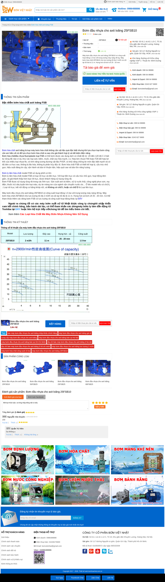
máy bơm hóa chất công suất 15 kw (16, 351)
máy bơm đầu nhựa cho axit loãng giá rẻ (75, 333)
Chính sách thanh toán (10, 541)
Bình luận (97, 34)
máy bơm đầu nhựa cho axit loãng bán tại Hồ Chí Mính (24, 342)
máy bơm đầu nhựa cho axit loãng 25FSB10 (50, 351)
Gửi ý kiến (100, 407)
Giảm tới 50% (102, 10)
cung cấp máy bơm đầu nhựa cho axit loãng (19, 338)
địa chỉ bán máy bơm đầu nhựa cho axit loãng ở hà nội (70, 342)
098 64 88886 (148, 70)
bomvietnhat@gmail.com (148, 89)
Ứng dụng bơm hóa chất (21, 25)
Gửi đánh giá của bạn (13, 397)
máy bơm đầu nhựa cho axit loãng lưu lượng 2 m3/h (73, 346)
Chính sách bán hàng (115, 2)
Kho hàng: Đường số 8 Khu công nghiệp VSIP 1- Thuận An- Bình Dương (145, 60)
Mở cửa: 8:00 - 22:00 (129, 9)
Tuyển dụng (142, 2)
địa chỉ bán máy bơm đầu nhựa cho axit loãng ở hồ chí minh (26, 346)
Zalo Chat (93, 578)
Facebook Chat (75, 578)
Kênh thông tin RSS (9, 564)
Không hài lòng (29, 435)
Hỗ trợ (152, 2)
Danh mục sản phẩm (18, 19)
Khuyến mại (44, 19)
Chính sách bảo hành (9, 555)
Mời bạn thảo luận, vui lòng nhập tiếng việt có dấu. (45, 405)
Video (110, 19)
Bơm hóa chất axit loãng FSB (42, 25)
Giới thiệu (132, 2)
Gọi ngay (57, 578)
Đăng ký (77, 518)
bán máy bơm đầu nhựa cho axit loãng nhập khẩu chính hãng (32, 333)
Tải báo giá (121, 40)
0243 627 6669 (151, 84)
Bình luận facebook (36, 397)
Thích (12, 423)
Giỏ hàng (153, 9)
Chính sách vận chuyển (10, 546)
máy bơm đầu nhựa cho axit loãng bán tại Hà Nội (58, 338)
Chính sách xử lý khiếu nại (12, 559)
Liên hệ (160, 2)
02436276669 (54, 542)
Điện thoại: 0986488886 (11, 2)
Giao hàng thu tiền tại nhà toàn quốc (106, 74)
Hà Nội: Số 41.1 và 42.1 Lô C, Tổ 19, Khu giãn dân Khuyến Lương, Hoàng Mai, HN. (146, 44)
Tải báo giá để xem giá (98, 67)
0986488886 (52, 538)
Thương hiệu (61, 19)
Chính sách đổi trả (8, 550)
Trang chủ (6, 25)
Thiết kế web (83, 571)
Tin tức (74, 19)
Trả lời (4, 423)
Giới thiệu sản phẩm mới (92, 19)
